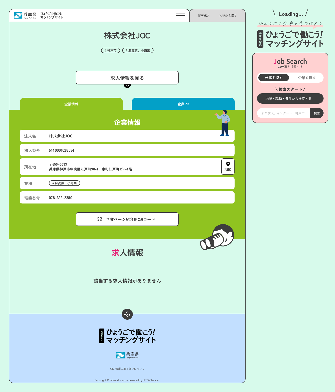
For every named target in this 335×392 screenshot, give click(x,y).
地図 (227, 169)
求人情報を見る (127, 77)
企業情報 (71, 103)
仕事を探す (273, 77)
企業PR (183, 103)
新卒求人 (204, 15)
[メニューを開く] (290, 98)
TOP (127, 314)
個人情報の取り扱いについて (127, 368)
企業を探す (307, 77)
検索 (316, 113)
